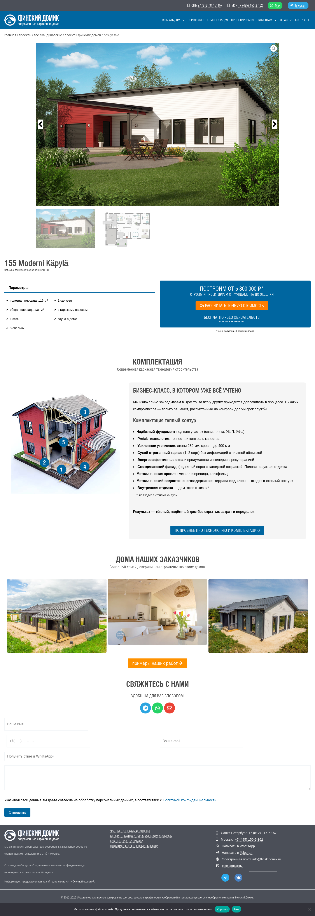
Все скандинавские (48, 35)
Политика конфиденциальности (134, 846)
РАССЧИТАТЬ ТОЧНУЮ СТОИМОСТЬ (232, 305)
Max (277, 5)
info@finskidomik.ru (266, 859)
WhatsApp (247, 846)
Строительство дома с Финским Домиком (141, 836)
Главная (10, 35)
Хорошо (222, 909)
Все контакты (232, 866)
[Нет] (309, 909)
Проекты (25, 35)
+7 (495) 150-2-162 (250, 5)
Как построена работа (126, 841)
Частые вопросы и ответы (130, 831)
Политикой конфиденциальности (189, 800)
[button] (182, 20)
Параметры (18, 288)
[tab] (18, 287)
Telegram (300, 5)
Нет (236, 909)
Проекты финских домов (83, 35)
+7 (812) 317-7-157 (210, 5)
